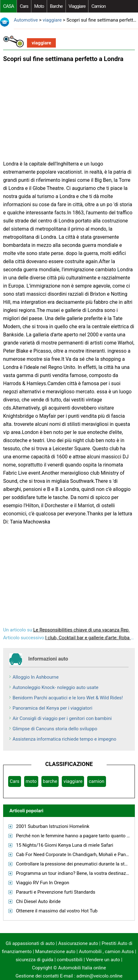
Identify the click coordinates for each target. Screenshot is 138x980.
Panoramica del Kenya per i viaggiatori (52, 708)
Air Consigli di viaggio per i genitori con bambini (62, 718)
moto (39, 6)
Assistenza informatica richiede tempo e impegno (64, 739)
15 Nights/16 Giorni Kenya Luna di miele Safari (64, 845)
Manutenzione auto (55, 951)
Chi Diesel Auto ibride (38, 901)
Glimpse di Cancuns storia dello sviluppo (55, 729)
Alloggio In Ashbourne (36, 677)
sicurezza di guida (34, 959)
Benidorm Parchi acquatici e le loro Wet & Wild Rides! (68, 698)
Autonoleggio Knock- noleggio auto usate (55, 687)
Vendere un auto (103, 959)
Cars (24, 6)
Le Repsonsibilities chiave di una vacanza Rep (81, 630)
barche (56, 6)
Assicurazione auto (78, 943)
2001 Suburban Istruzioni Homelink (52, 826)
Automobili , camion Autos (106, 951)
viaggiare (77, 6)
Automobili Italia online (82, 968)
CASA (8, 6)
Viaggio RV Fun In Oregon (42, 883)
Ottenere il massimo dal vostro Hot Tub (57, 911)
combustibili (69, 959)
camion (98, 6)
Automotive (26, 20)
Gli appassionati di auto (30, 943)
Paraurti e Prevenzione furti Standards (55, 892)
